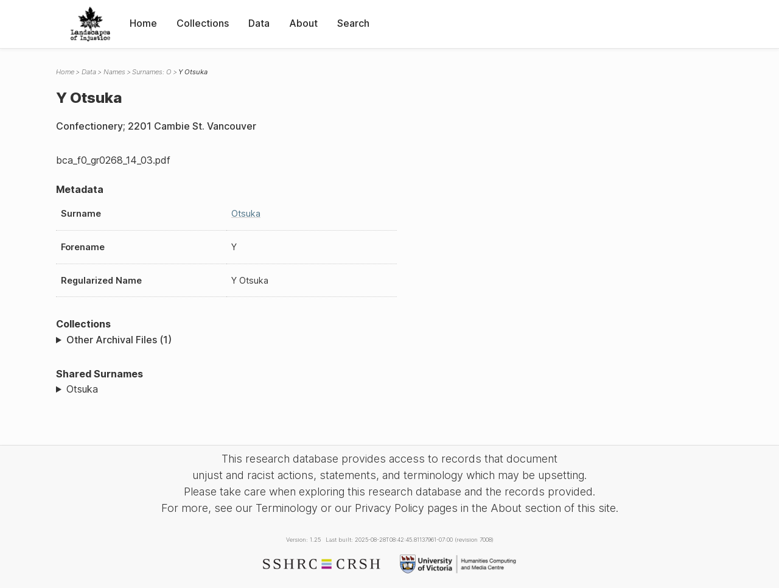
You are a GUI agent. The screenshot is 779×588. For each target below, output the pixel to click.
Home (143, 23)
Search (353, 23)
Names (114, 72)
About (303, 23)
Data (259, 23)
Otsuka (245, 213)
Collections (202, 23)
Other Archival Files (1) (119, 340)
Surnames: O (151, 72)
